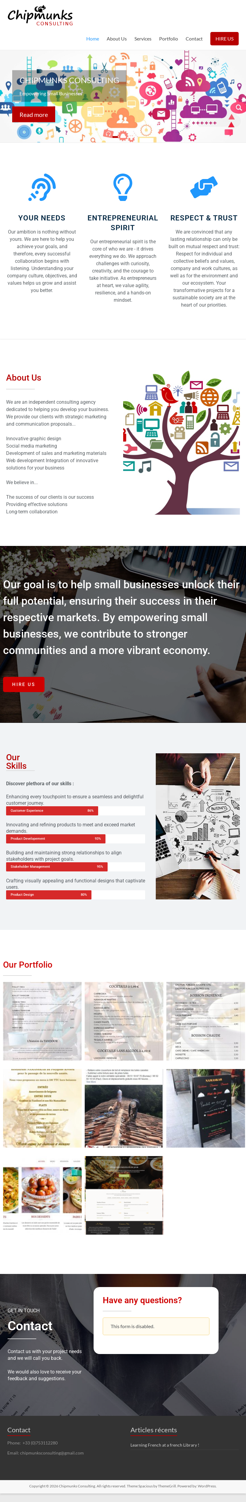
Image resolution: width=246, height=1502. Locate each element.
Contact (194, 38)
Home (92, 38)
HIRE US (225, 38)
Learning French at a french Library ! (164, 1444)
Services (143, 38)
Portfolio (168, 38)
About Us (117, 38)
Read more (33, 114)
